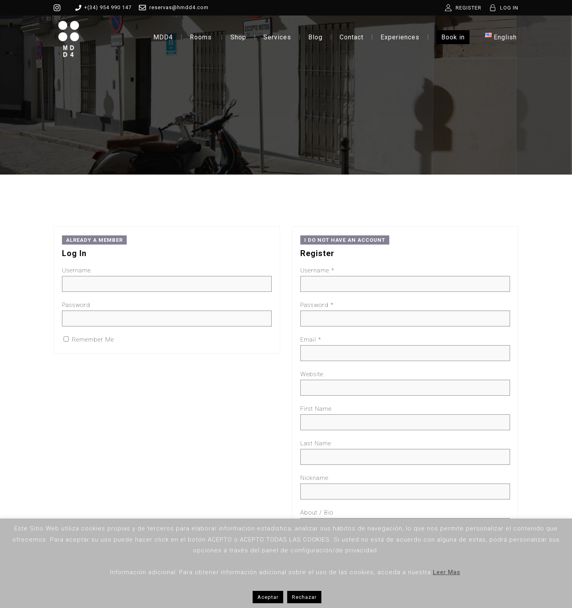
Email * (310, 339)
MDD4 (163, 37)
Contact (351, 37)
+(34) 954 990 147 (101, 7)
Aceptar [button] (267, 597)
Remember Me (89, 339)
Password (76, 305)
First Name (316, 408)
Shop (238, 37)
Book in (453, 37)
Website (311, 374)
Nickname (314, 478)
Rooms (201, 37)
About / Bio (316, 512)
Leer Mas (446, 572)
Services (277, 37)
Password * (317, 305)
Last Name (315, 443)
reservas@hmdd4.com (172, 7)
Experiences (400, 37)
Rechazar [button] (304, 597)
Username (76, 270)
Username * (317, 270)
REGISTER (468, 8)
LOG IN (509, 8)
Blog (315, 37)
